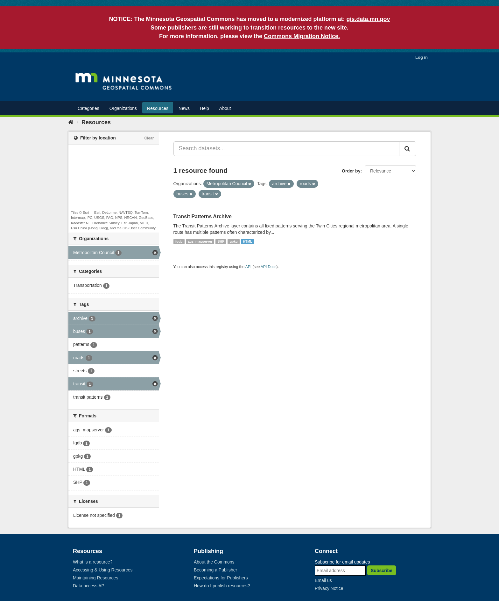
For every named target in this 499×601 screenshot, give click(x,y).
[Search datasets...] (286, 148)
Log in (421, 57)
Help (204, 108)
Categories (88, 108)
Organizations (123, 108)
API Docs (269, 267)
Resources (157, 108)
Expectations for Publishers (221, 577)
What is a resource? (93, 561)
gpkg (234, 241)
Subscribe (381, 570)
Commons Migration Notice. (302, 36)
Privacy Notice (329, 588)
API (248, 267)
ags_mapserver (200, 241)
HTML (247, 241)
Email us (323, 580)
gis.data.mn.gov (368, 19)
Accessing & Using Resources (103, 569)
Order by (351, 170)
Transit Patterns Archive (202, 216)
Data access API (89, 585)
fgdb (179, 241)
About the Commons (214, 561)
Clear (149, 138)
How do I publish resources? (222, 585)
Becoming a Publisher (215, 569)
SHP (221, 241)
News (184, 108)
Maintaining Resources (95, 577)
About (225, 108)
